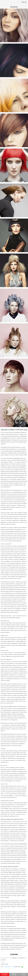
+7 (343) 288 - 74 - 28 (8, 966)
